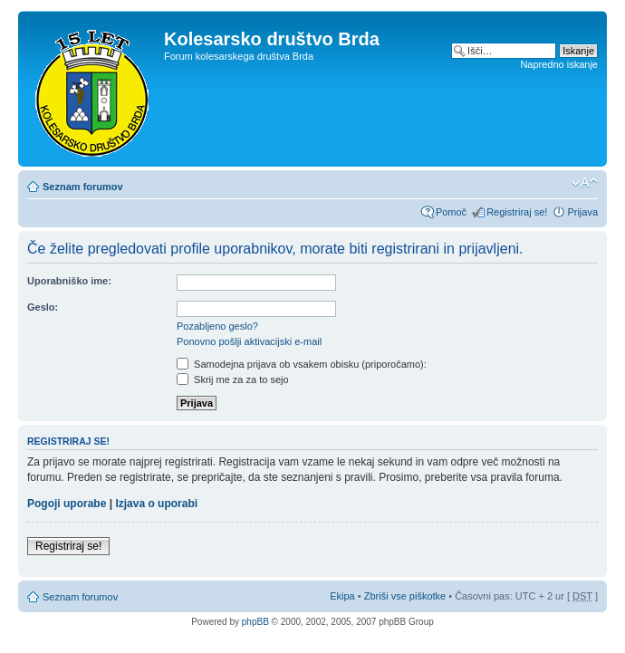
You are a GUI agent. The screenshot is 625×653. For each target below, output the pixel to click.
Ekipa (342, 596)
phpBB (255, 622)
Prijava (582, 211)
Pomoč (451, 211)
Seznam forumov (83, 186)
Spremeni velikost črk (585, 183)
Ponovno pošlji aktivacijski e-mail (249, 341)
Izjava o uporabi (156, 503)
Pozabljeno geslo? (217, 326)
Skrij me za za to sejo (233, 379)
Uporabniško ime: (69, 280)
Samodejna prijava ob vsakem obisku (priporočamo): (302, 364)
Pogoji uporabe (66, 503)
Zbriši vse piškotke (406, 596)
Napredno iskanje (559, 64)
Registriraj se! (516, 211)
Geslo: (42, 307)
